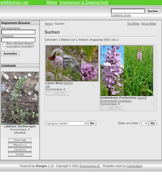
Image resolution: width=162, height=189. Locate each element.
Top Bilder (133, 23)
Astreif (68, 83)
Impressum (20, 149)
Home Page (20, 140)
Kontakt (20, 154)
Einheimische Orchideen (115, 100)
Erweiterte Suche (121, 15)
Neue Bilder (149, 23)
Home (48, 23)
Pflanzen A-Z (20, 145)
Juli (48, 86)
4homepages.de (89, 165)
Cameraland (134, 165)
